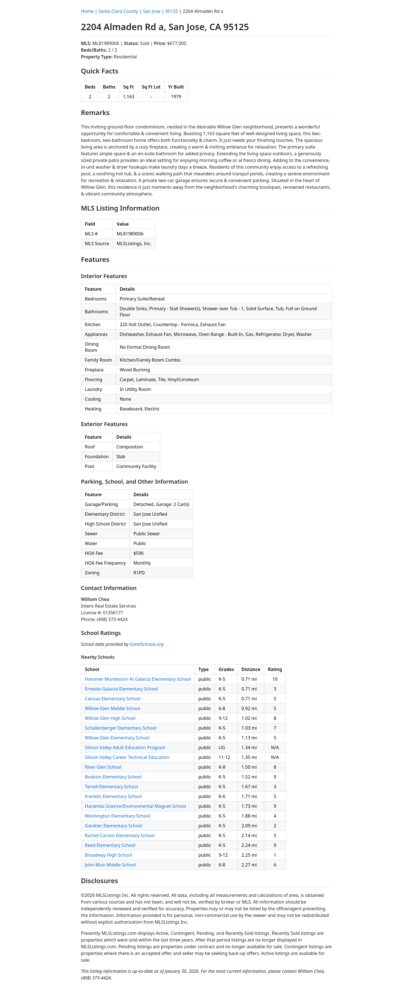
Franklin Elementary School (113, 796)
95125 (171, 11)
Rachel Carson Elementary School (120, 835)
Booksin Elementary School (113, 777)
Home (87, 11)
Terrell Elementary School (111, 786)
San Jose (152, 11)
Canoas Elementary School (112, 699)
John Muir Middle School (110, 865)
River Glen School (103, 767)
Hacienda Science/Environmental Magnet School (135, 806)
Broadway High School (108, 855)
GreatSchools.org (147, 644)
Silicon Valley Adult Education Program (125, 747)
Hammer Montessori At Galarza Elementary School (138, 679)
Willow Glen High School (110, 718)
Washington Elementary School (117, 816)
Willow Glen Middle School (112, 708)
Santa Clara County (118, 11)
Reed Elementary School (110, 845)
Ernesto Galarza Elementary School (121, 689)
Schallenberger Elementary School (121, 728)
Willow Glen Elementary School (117, 738)
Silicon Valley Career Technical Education (127, 757)
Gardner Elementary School (113, 826)
